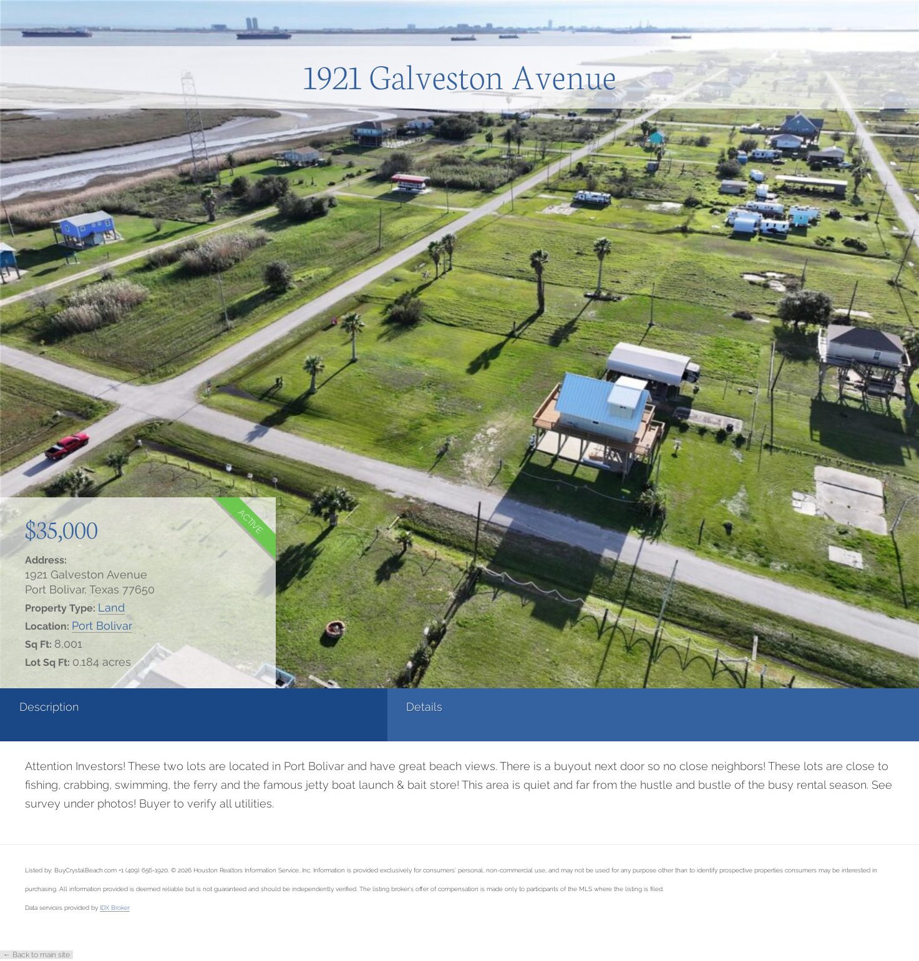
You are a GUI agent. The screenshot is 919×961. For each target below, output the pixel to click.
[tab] (76, 714)
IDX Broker (115, 907)
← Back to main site (36, 954)
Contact (499, 706)
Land (111, 607)
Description (49, 706)
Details (191, 706)
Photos (344, 706)
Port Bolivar (102, 625)
